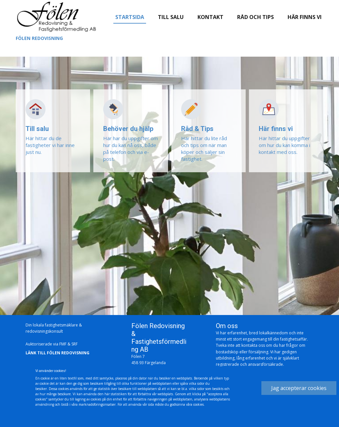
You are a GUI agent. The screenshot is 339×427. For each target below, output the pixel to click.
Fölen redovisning (39, 38)
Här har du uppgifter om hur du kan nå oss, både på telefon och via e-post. (130, 148)
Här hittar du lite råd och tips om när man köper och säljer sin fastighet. (204, 148)
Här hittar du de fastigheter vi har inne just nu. (50, 145)
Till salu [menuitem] (171, 17)
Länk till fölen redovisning (57, 353)
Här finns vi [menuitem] (305, 17)
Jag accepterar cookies (299, 388)
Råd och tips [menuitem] (255, 17)
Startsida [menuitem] (129, 17)
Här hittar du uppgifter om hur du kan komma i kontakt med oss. (284, 145)
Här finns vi (276, 129)
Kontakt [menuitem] (210, 17)
